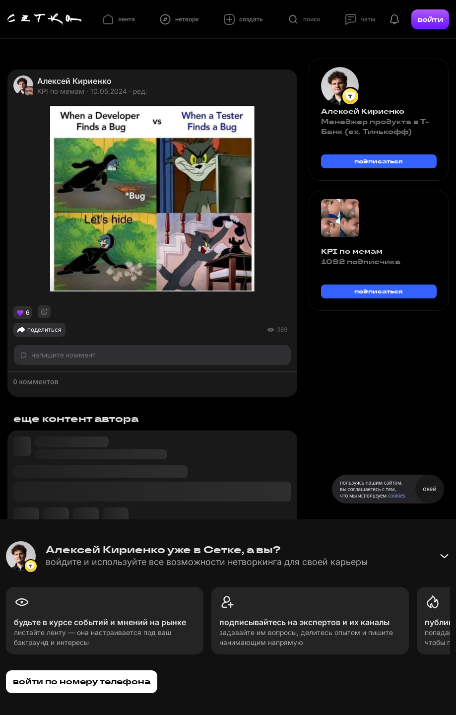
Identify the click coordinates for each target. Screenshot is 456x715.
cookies (396, 495)
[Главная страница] (44, 19)
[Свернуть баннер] (444, 556)
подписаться (378, 161)
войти (430, 19)
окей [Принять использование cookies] (429, 489)
